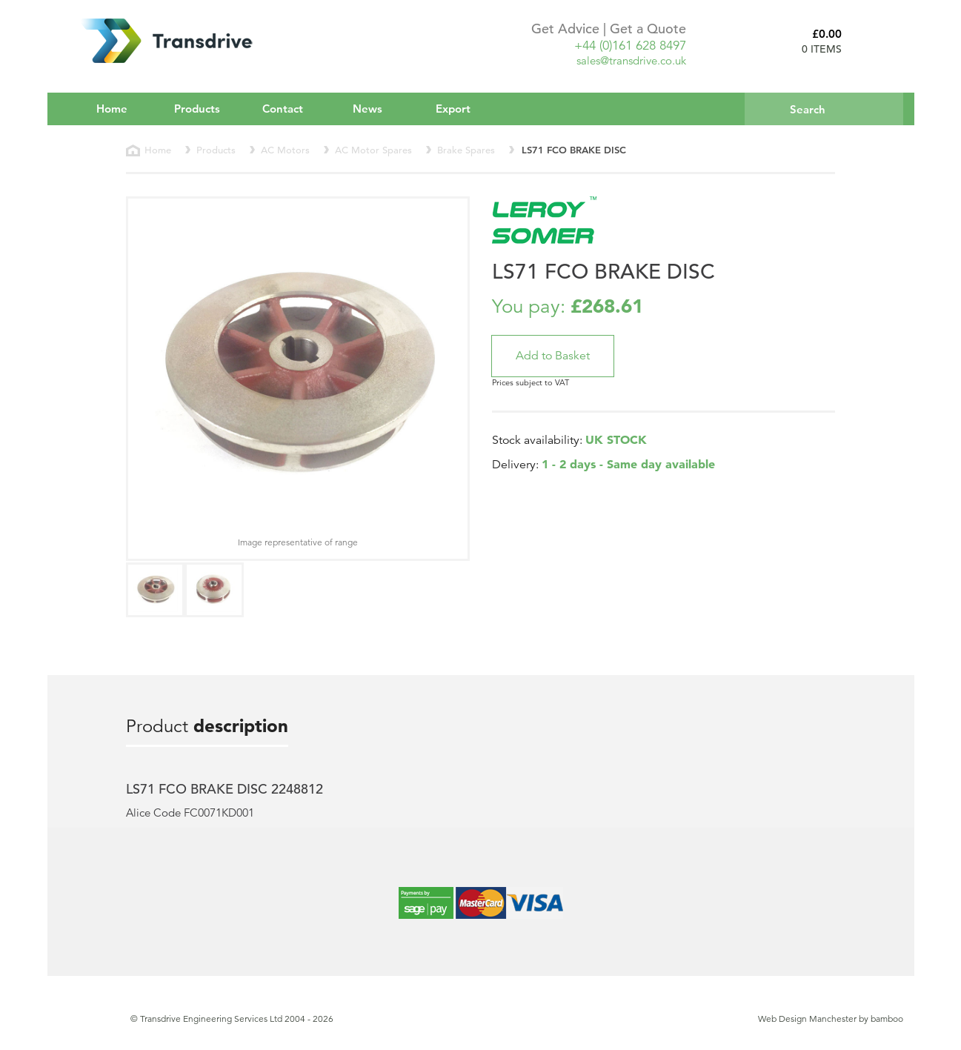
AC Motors (285, 150)
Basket (878, 41)
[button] (552, 356)
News (367, 109)
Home (111, 109)
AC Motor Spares (373, 150)
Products (207, 108)
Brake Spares (466, 150)
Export (453, 109)
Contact (282, 109)
